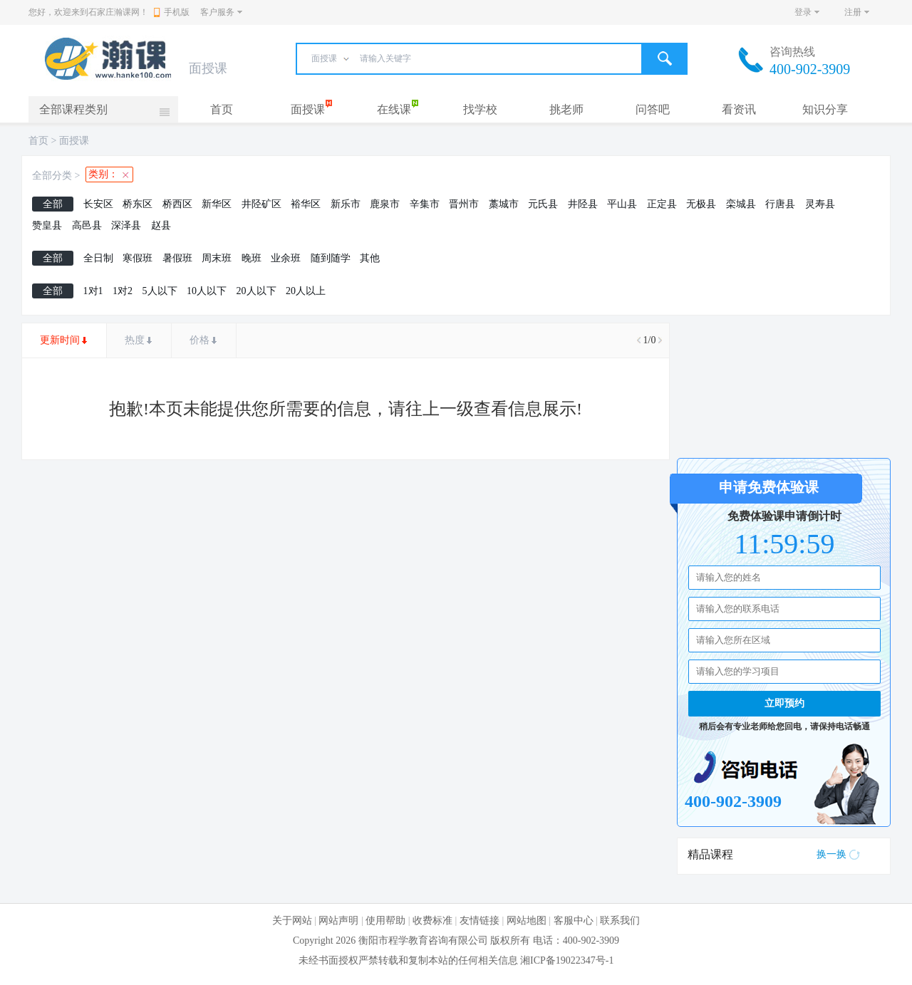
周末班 (217, 258)
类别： (103, 174)
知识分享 (825, 109)
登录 (803, 12)
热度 (135, 340)
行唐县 (780, 204)
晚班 (251, 258)
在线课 (394, 109)
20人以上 (306, 291)
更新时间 (60, 340)
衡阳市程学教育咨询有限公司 (423, 940)
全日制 (98, 258)
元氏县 (543, 204)
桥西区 (177, 204)
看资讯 (739, 109)
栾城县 (741, 204)
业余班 (286, 258)
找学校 (480, 109)
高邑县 (87, 225)
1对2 (123, 291)
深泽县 (126, 225)
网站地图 (526, 920)
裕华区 (306, 204)
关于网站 (292, 920)
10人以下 (207, 291)
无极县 (701, 204)
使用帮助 (385, 920)
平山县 (622, 204)
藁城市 (504, 204)
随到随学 (331, 258)
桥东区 (137, 204)
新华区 (217, 204)
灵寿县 (820, 204)
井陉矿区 (261, 204)
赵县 (161, 225)
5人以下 (159, 291)
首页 (221, 109)
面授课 (308, 109)
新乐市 (346, 204)
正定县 (662, 204)
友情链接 (479, 920)
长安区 (98, 204)
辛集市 (425, 204)
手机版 (172, 12)
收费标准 (432, 920)
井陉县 (583, 204)
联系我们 (620, 920)
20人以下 (256, 291)
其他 (370, 258)
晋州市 (464, 204)
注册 (852, 12)
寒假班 (137, 258)
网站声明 (338, 920)
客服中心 (574, 920)
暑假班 (177, 258)
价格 (199, 340)
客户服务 (217, 12)
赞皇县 (47, 225)
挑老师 (566, 109)
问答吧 (653, 109)
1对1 (93, 291)
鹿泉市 (385, 204)
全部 (53, 204)
